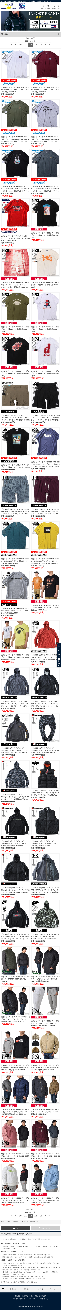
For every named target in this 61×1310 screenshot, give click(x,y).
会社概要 (18, 1296)
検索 (59, 7)
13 (35, 44)
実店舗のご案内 (18, 1299)
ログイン (43, 7)
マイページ (53, 7)
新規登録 (26, 1289)
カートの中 (53, 1289)
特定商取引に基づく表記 (30, 1296)
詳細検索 (13, 1289)
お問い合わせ (44, 1299)
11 (25, 44)
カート (48, 7)
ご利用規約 (42, 1296)
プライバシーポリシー (31, 1299)
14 (41, 44)
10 (20, 44)
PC (15, 1228)
